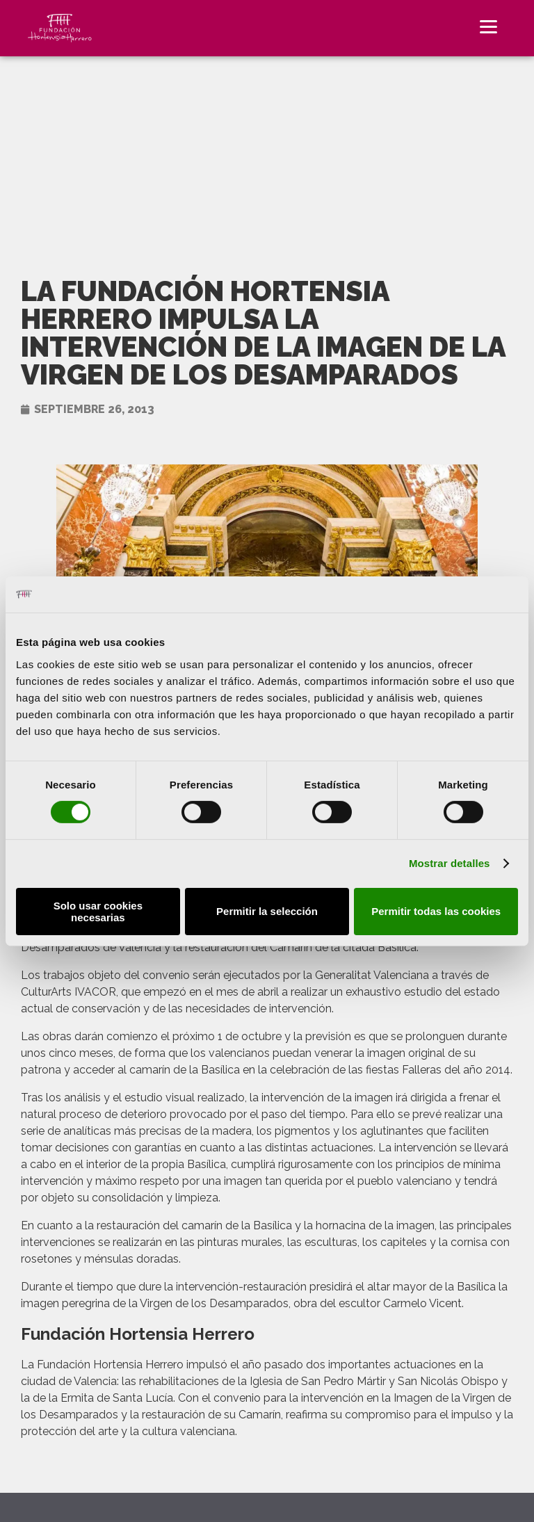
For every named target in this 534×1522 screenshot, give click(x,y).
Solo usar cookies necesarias (98, 911)
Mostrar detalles (449, 863)
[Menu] (488, 26)
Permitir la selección (267, 911)
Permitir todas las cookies (436, 911)
